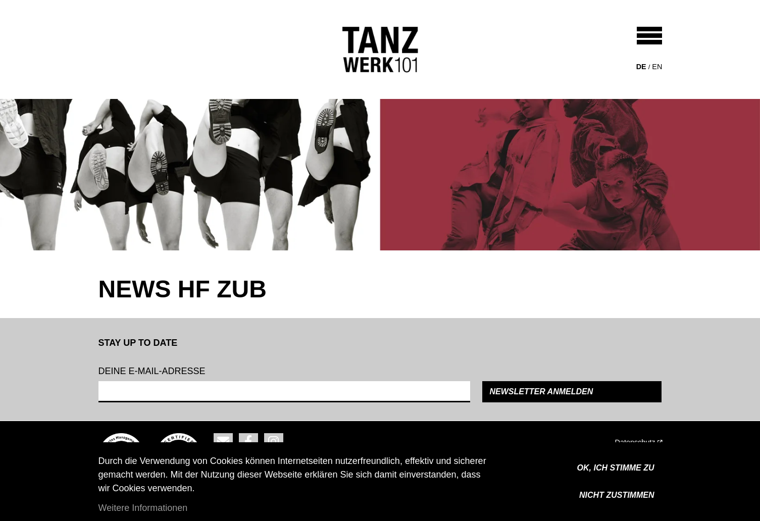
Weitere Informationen (143, 508)
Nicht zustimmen (616, 495)
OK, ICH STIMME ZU (615, 467)
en (657, 67)
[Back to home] (380, 49)
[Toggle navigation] (649, 35)
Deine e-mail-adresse (152, 371)
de (641, 67)
